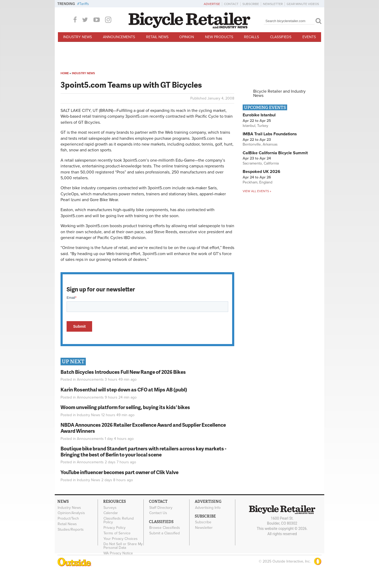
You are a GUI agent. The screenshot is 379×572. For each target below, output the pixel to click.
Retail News (157, 37)
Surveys (110, 507)
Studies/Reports (71, 529)
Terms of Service (117, 533)
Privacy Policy (114, 528)
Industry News (77, 37)
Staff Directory (160, 507)
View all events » (257, 191)
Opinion (186, 37)
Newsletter (273, 4)
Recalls (251, 37)
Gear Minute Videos (303, 4)
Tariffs (84, 4)
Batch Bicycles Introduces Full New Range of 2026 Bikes (123, 371)
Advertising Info (208, 507)
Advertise (212, 4)
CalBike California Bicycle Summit (275, 153)
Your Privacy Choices (120, 538)
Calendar (110, 513)
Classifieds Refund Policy (118, 520)
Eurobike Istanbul (259, 115)
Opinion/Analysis (71, 513)
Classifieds (280, 37)
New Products (219, 37)
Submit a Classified (164, 533)
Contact (231, 4)
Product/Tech (68, 518)
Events (309, 37)
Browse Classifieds (164, 528)
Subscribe (250, 4)
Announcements (119, 37)
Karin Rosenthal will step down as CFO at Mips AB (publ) (124, 389)
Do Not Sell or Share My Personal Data (123, 546)
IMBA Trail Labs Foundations (270, 134)
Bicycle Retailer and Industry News (279, 93)
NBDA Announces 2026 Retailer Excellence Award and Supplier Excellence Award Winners (143, 427)
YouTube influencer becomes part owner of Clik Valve (119, 472)
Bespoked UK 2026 (261, 171)
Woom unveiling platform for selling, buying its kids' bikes (125, 407)
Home (65, 73)
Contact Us (158, 513)
